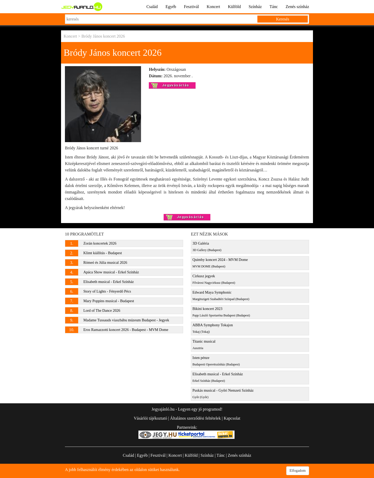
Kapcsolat (232, 418)
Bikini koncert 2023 (221, 312)
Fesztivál (191, 6)
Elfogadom (298, 471)
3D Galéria (206, 246)
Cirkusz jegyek (213, 279)
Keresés (282, 19)
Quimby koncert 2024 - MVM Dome (220, 263)
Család (152, 6)
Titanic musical (204, 344)
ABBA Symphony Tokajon (212, 328)
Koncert (213, 6)
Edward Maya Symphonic (220, 295)
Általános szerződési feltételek (195, 418)
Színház (255, 6)
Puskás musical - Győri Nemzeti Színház (222, 393)
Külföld (234, 6)
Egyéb (170, 6)
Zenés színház (297, 6)
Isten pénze (216, 361)
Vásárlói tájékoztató (150, 418)
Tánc (274, 6)
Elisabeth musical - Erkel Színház (217, 377)
